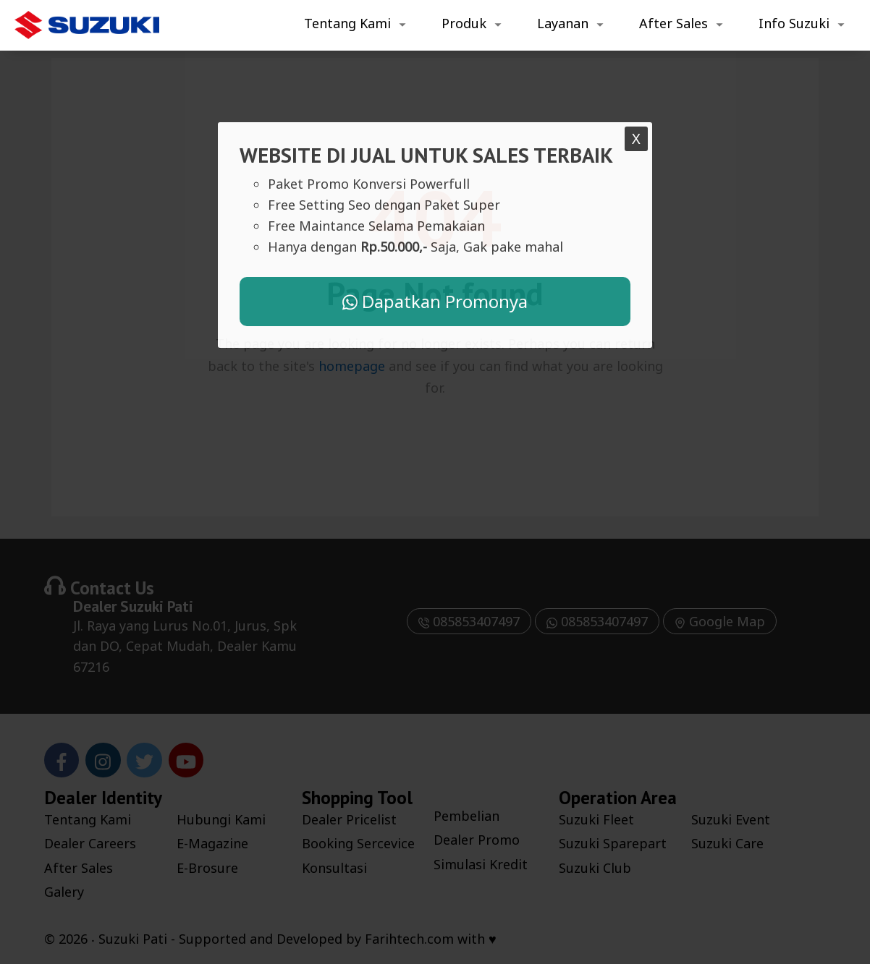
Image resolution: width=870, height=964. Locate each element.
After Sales (673, 23)
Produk (464, 23)
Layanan (562, 23)
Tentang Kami (347, 23)
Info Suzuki (794, 23)
